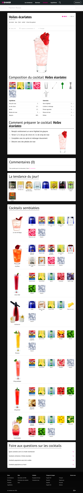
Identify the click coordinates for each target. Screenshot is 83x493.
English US (48, 485)
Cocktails (45, 2)
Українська (61, 480)
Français (61, 478)
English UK (48, 478)
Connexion (77, 2)
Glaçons (11, 115)
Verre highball (47, 103)
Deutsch (48, 480)
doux (16, 22)
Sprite (10, 109)
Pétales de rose (13, 112)
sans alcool (11, 22)
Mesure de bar (47, 112)
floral (19, 22)
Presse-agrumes (47, 109)
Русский (61, 482)
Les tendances (28, 2)
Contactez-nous (35, 480)
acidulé (23, 22)
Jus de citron (12, 106)
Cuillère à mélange (48, 106)
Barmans (37, 2)
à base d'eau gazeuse (31, 22)
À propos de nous (36, 478)
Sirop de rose (12, 103)
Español (48, 482)
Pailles (44, 115)
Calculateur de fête (22, 478)
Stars (19, 482)
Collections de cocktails (23, 480)
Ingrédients (54, 2)
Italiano (61, 485)
